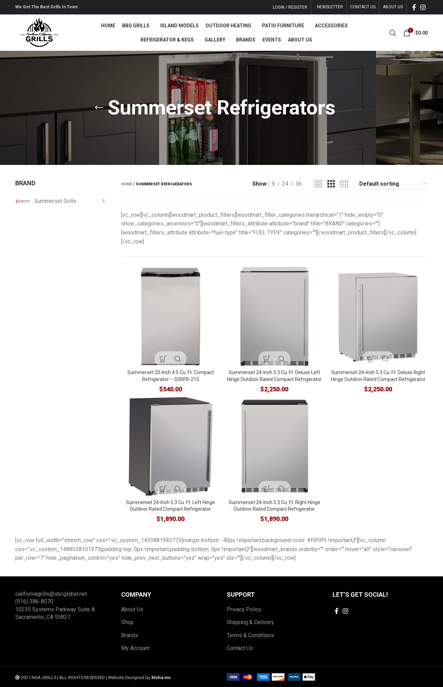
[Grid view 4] (344, 184)
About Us (132, 608)
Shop (127, 621)
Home (126, 184)
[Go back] (99, 108)
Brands (129, 634)
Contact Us (240, 647)
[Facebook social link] (414, 7)
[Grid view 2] (318, 184)
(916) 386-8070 (34, 600)
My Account (135, 647)
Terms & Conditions (250, 634)
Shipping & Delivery (250, 621)
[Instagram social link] (423, 7)
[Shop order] (393, 184)
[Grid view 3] (331, 184)
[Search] (393, 33)
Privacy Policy (244, 608)
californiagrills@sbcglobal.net (51, 592)
